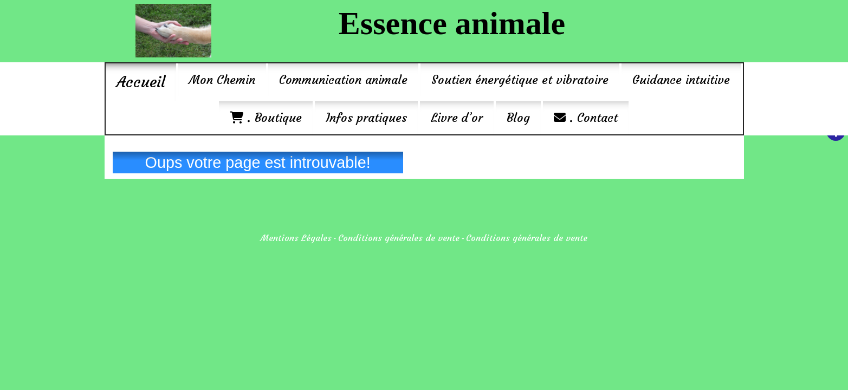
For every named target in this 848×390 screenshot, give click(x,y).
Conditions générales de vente (398, 237)
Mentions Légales (296, 237)
